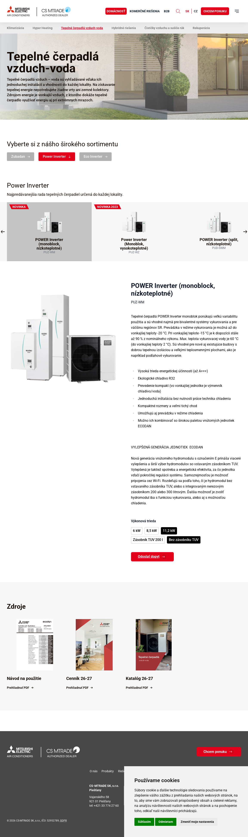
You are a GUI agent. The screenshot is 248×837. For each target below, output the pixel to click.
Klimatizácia (15, 28)
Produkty (108, 771)
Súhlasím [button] (144, 821)
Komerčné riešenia (145, 11)
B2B (166, 11)
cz (195, 11)
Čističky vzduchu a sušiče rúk (164, 28)
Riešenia (123, 771)
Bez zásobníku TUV (184, 540)
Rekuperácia (201, 28)
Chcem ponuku (214, 11)
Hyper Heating (42, 28)
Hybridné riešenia (124, 28)
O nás (93, 771)
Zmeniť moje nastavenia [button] (197, 821)
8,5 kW (151, 531)
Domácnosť (116, 11)
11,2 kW (169, 531)
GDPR (63, 820)
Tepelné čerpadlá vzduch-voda (82, 28)
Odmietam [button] (166, 821)
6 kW (136, 531)
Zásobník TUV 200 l (148, 540)
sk (187, 11)
